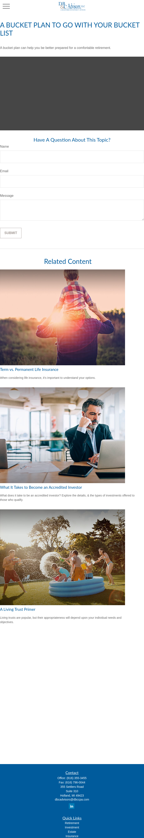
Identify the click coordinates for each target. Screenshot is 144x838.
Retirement (72, 823)
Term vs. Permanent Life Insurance (29, 369)
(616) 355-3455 (77, 778)
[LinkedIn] (71, 806)
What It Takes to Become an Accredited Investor (41, 487)
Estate (72, 831)
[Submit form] (10, 233)
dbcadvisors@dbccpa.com (72, 799)
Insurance (72, 836)
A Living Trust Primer (17, 609)
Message (7, 195)
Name (4, 146)
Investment (72, 827)
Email (4, 171)
